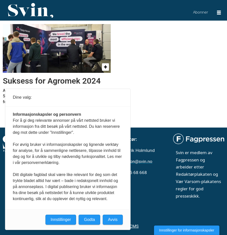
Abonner (200, 12)
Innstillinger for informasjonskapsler (186, 230)
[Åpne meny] (218, 13)
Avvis (113, 219)
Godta (89, 219)
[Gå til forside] (30, 10)
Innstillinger (61, 219)
